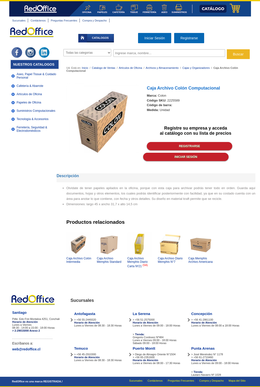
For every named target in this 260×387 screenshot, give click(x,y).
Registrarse (189, 38)
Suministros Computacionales (36, 110)
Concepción (201, 314)
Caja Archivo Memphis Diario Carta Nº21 (137, 262)
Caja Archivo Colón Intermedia (78, 260)
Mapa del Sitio (237, 380)
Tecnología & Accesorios (33, 119)
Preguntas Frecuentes (64, 20)
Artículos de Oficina (29, 94)
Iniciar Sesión (154, 38)
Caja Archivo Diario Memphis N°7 (170, 260)
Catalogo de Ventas (103, 67)
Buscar (238, 54)
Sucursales (18, 20)
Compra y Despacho (94, 20)
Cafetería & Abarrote (30, 86)
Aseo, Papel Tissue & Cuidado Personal (36, 75)
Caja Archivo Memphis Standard (109, 260)
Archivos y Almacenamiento (162, 67)
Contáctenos (38, 20)
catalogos (100, 37)
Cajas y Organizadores (196, 67)
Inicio (85, 67)
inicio (82, 38)
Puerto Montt (144, 348)
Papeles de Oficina (29, 102)
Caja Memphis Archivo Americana (200, 260)
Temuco (81, 348)
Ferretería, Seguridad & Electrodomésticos (32, 129)
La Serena (141, 314)
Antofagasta (84, 314)
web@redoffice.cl (26, 349)
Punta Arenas (203, 348)
